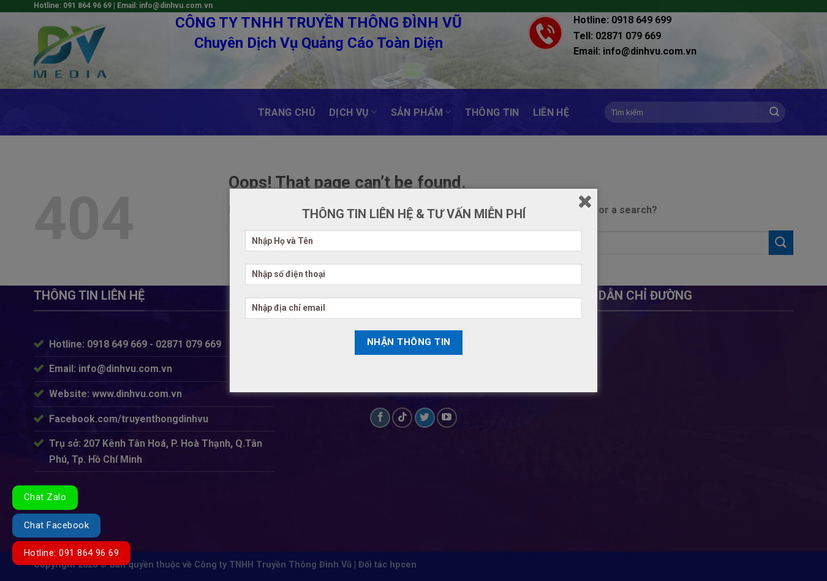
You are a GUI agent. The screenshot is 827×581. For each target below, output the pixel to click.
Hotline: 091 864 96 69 (71, 552)
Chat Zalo (45, 497)
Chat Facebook (56, 525)
